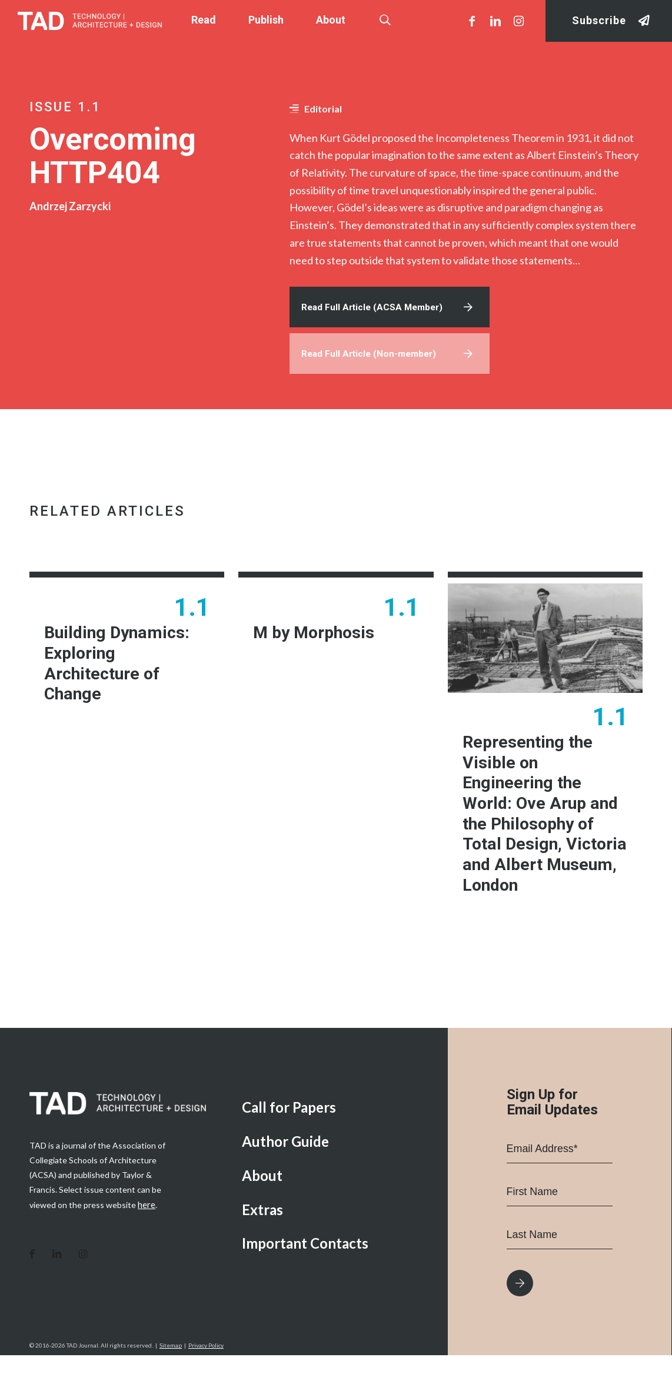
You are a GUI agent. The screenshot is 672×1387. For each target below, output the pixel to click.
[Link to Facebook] (472, 20)
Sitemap (170, 1377)
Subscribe (599, 21)
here (146, 1235)
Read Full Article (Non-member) (371, 356)
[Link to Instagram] (519, 20)
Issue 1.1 (65, 106)
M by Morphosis (317, 637)
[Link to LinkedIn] (495, 20)
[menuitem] (336, 1139)
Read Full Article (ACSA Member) (374, 308)
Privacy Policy (206, 1377)
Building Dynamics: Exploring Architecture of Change (121, 669)
